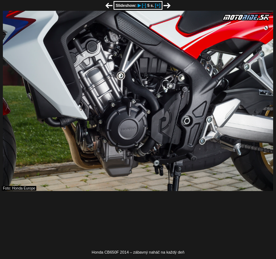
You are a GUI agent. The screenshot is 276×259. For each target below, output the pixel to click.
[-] (144, 5)
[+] (157, 5)
